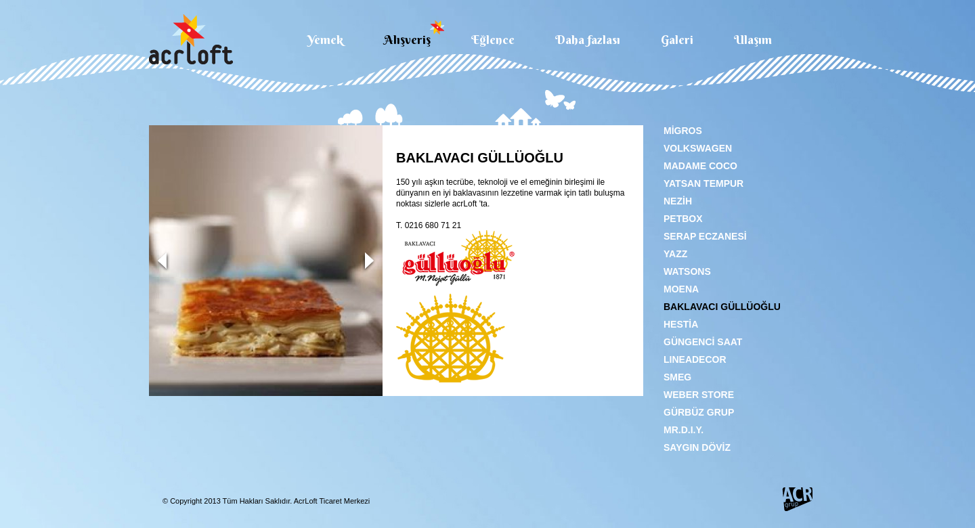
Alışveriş (407, 39)
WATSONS (687, 271)
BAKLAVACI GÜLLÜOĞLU (722, 306)
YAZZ (675, 253)
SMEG (677, 377)
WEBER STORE (699, 394)
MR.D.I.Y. (683, 429)
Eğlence (493, 39)
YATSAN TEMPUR (703, 183)
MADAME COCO (700, 165)
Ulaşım (753, 39)
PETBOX (683, 218)
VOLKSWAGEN (698, 148)
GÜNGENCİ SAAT (703, 341)
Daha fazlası (587, 39)
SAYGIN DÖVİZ (697, 447)
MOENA (681, 289)
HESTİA (681, 324)
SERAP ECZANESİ (705, 236)
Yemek (325, 39)
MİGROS (683, 130)
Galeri (677, 39)
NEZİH (678, 201)
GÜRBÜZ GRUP (699, 412)
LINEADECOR (695, 359)
